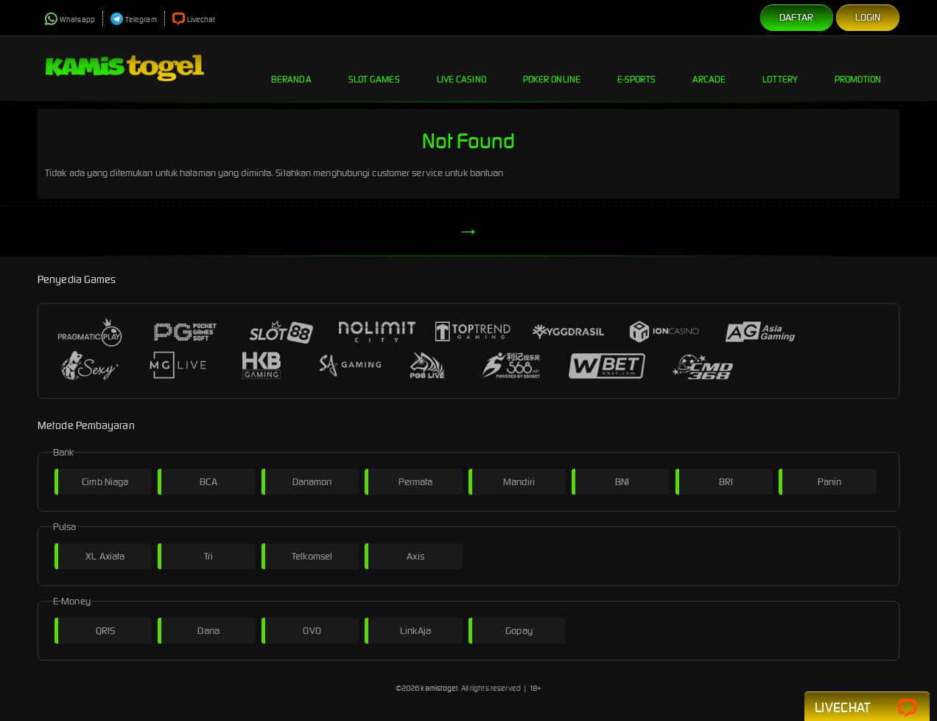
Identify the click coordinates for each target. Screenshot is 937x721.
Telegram (133, 19)
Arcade (709, 68)
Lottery (780, 68)
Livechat (194, 19)
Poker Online (551, 68)
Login (868, 17)
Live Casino (461, 68)
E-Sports (636, 68)
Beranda (291, 68)
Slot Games (374, 68)
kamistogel (439, 688)
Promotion (858, 68)
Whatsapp (70, 19)
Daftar (796, 17)
